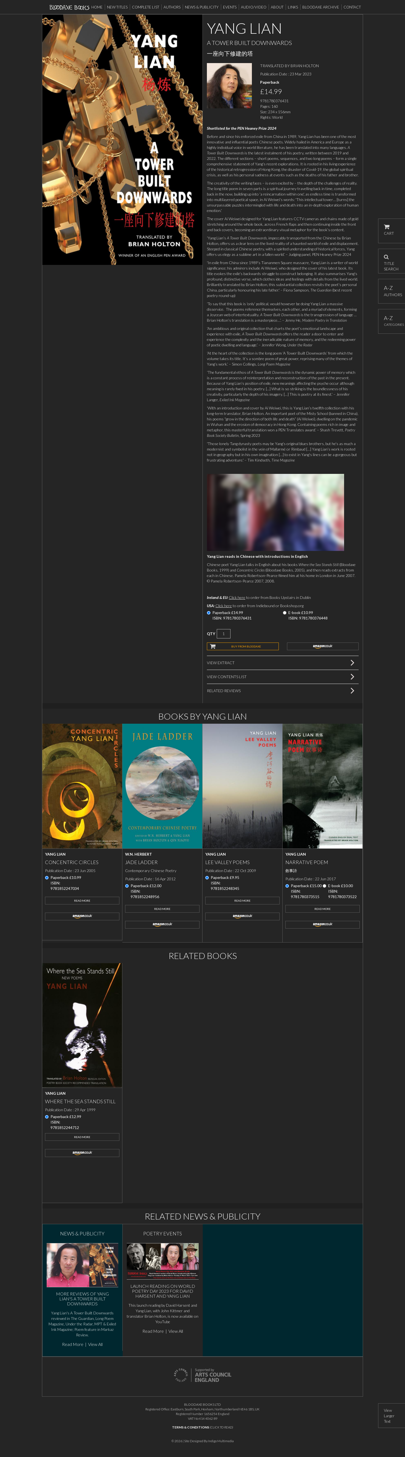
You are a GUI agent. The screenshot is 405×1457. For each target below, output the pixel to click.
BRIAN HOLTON (305, 65)
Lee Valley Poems (227, 862)
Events (230, 7)
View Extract (221, 662)
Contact (352, 7)
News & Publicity (202, 7)
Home (97, 7)
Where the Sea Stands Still (80, 1101)
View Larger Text (389, 1416)
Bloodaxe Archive (320, 7)
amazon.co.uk (323, 646)
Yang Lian (55, 854)
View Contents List (227, 676)
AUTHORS (392, 291)
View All (95, 1344)
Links (293, 7)
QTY (211, 633)
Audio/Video (253, 7)
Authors (172, 7)
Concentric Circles (72, 862)
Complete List (145, 7)
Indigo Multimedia (221, 1441)
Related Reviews (224, 690)
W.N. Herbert (138, 854)
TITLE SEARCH (391, 261)
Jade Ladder (141, 862)
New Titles (117, 7)
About (277, 7)
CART (389, 230)
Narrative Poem (306, 862)
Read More (82, 900)
